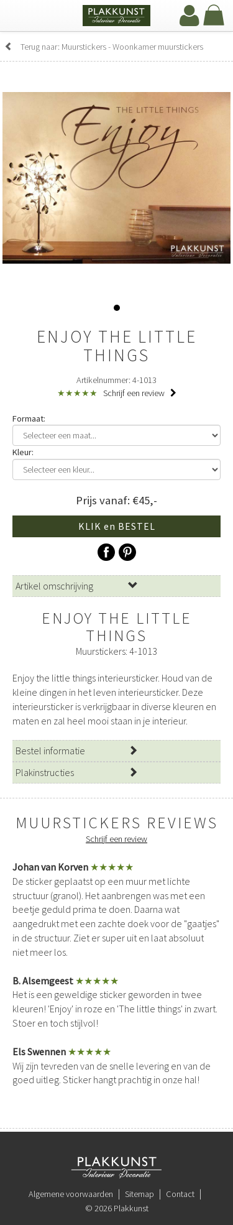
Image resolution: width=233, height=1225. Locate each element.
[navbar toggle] (21, 17)
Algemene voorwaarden (71, 1194)
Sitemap (139, 1194)
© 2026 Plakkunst (116, 1208)
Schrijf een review (139, 393)
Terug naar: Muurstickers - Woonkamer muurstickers (103, 46)
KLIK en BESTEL (116, 526)
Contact (180, 1194)
